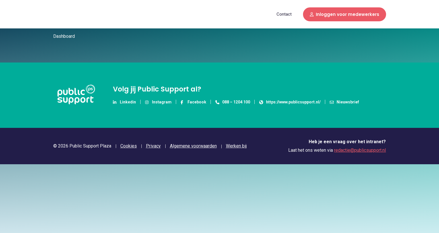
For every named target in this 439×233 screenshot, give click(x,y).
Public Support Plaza (73, 14)
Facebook (193, 102)
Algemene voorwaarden (193, 146)
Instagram (158, 102)
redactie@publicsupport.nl (360, 150)
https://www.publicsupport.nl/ (290, 102)
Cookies (128, 146)
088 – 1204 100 (232, 102)
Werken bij (236, 146)
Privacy (153, 146)
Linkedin (124, 102)
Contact (284, 14)
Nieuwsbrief (344, 102)
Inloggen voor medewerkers (344, 14)
